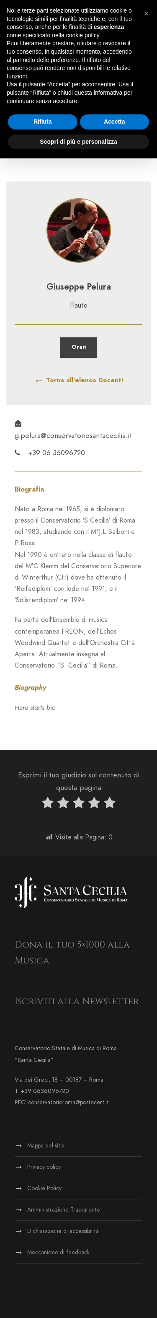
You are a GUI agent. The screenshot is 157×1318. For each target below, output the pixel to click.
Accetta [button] (114, 121)
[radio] (48, 804)
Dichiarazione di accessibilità (63, 1231)
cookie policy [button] (82, 35)
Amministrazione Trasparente (63, 1210)
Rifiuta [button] (42, 121)
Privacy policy (44, 1167)
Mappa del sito (45, 1146)
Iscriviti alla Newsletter (77, 1001)
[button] (146, 13)
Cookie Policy (44, 1188)
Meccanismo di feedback (58, 1252)
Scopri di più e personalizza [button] (78, 141)
